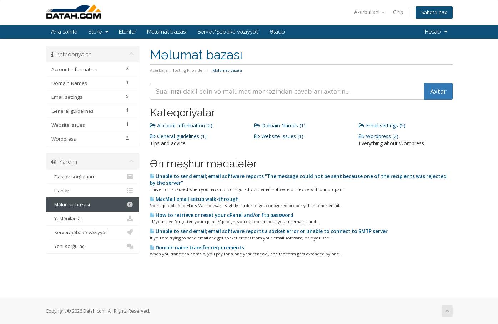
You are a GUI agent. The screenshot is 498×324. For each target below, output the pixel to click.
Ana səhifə (64, 32)
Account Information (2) (181, 125)
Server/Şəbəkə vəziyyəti (228, 32)
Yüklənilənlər (92, 218)
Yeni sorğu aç (92, 246)
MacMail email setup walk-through (194, 199)
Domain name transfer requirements (197, 247)
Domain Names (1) (280, 125)
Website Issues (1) (278, 136)
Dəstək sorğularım (92, 176)
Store (98, 32)
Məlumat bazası (167, 32)
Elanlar (127, 32)
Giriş (398, 12)
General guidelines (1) (178, 136)
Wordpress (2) (378, 136)
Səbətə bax (434, 12)
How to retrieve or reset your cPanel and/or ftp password (221, 215)
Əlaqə (277, 32)
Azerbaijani (369, 12)
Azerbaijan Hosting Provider (177, 70)
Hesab (436, 32)
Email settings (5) (382, 125)
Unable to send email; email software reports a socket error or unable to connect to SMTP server (269, 231)
